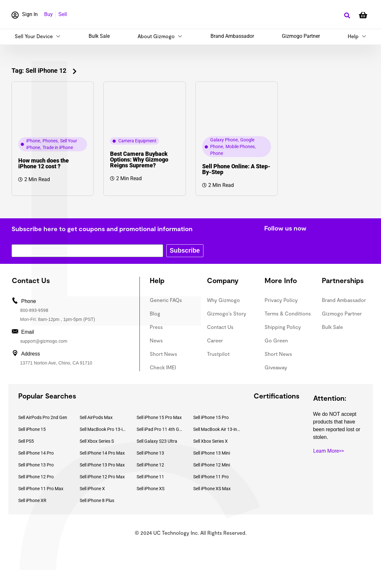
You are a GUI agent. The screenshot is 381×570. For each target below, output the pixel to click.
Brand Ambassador (232, 36)
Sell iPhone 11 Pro (211, 476)
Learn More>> (328, 451)
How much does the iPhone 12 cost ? (43, 163)
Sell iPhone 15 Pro (211, 417)
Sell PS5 (26, 441)
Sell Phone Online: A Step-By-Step (236, 169)
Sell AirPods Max (96, 417)
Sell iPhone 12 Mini (211, 464)
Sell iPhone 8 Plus (97, 500)
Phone (216, 153)
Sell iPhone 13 (150, 453)
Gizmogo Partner (301, 36)
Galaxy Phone (224, 139)
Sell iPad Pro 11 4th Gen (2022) (160, 429)
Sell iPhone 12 (150, 464)
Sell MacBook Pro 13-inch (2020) (103, 429)
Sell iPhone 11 (150, 476)
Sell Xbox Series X (210, 441)
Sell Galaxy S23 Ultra (157, 441)
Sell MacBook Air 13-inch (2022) (217, 429)
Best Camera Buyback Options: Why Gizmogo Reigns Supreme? (139, 159)
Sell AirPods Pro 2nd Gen (42, 417)
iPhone (33, 140)
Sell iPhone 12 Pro (36, 476)
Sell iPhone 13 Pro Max (102, 464)
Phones (50, 140)
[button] (347, 15)
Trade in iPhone (58, 147)
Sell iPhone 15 (32, 429)
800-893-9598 (34, 310)
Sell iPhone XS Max (212, 488)
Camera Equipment (137, 140)
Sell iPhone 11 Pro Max (40, 488)
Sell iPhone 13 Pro (36, 464)
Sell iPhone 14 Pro (36, 453)
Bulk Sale (99, 36)
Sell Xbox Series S (97, 441)
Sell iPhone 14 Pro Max (102, 453)
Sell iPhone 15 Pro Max (159, 417)
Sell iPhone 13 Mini (211, 453)
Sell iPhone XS (150, 488)
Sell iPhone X (92, 488)
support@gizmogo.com (43, 341)
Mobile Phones (240, 146)
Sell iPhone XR (32, 500)
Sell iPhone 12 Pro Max (102, 476)
